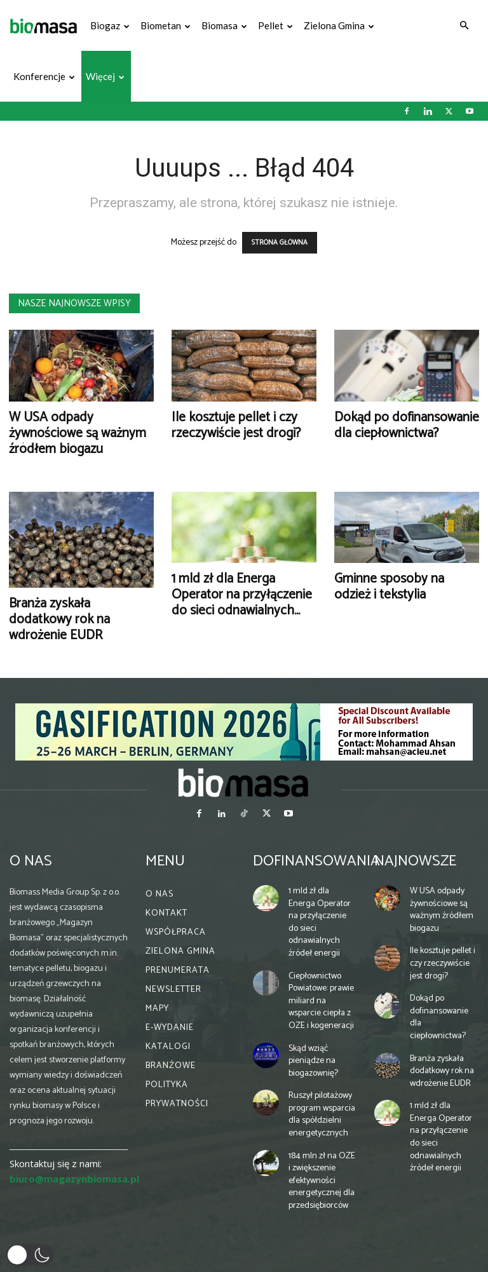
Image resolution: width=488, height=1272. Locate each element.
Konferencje (44, 76)
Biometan (165, 25)
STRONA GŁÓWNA (280, 242)
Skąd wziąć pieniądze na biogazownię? (313, 1061)
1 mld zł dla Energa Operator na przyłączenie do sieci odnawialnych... (242, 594)
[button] (464, 26)
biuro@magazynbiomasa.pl (74, 1178)
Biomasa (224, 25)
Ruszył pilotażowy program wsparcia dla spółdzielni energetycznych (321, 1114)
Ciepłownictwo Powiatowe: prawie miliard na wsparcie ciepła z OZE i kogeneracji (321, 1001)
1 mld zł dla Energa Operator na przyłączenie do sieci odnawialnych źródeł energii (319, 922)
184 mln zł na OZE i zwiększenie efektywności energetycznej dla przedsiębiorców (321, 1181)
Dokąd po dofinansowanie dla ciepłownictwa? (406, 425)
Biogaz (110, 25)
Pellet (275, 25)
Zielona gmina (339, 25)
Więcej (105, 76)
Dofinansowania (316, 861)
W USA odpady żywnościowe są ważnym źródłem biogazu (77, 433)
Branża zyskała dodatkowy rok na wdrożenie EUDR (59, 619)
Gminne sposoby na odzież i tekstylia (389, 587)
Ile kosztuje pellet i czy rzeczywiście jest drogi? (236, 425)
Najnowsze (415, 861)
